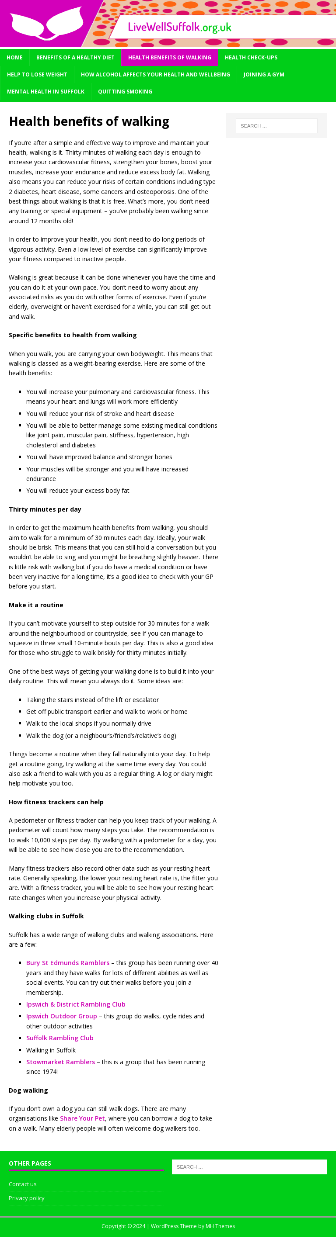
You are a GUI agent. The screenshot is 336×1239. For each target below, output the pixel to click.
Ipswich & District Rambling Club (76, 1004)
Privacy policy (27, 1198)
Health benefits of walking (169, 57)
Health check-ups (251, 57)
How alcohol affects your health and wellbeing (155, 74)
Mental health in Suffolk (45, 91)
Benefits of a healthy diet (75, 57)
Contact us (23, 1184)
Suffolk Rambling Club (60, 1038)
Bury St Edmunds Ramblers (67, 963)
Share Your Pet (82, 1118)
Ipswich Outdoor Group (61, 1016)
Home (15, 57)
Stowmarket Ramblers (60, 1062)
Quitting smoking (125, 91)
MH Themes (220, 1226)
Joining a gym (264, 74)
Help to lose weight (37, 74)
